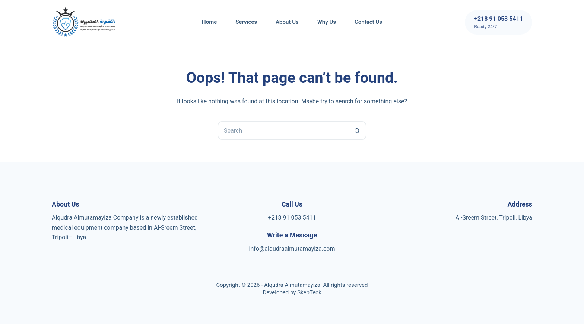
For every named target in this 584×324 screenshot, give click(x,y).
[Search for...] (283, 130)
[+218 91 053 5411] (498, 22)
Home (209, 22)
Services (246, 22)
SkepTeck (309, 292)
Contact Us (368, 22)
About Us (287, 22)
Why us (326, 22)
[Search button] (357, 130)
